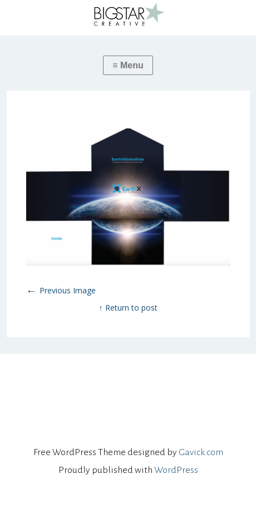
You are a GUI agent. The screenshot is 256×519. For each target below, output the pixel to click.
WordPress (176, 470)
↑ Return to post (128, 307)
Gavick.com (201, 452)
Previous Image (61, 290)
